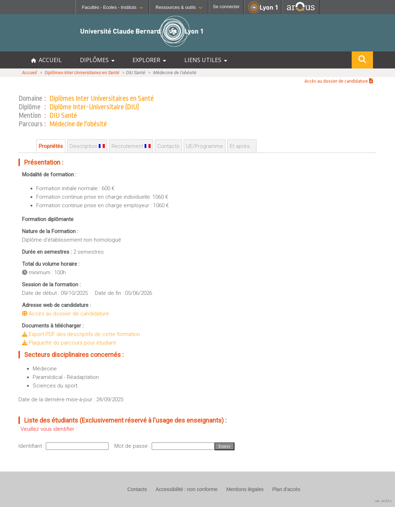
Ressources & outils (179, 7)
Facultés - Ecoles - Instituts (112, 7)
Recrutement (131, 146)
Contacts (168, 146)
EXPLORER (149, 60)
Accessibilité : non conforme (186, 489)
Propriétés (51, 146)
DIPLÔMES (97, 60)
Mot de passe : (133, 446)
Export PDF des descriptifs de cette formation (81, 334)
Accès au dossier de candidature (338, 81)
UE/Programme (204, 146)
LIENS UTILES (205, 60)
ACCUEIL (46, 60)
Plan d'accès (286, 489)
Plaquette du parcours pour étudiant (69, 343)
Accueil (29, 72)
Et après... (242, 146)
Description (87, 146)
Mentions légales (245, 489)
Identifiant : (32, 446)
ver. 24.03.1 (383, 501)
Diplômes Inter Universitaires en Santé (82, 72)
